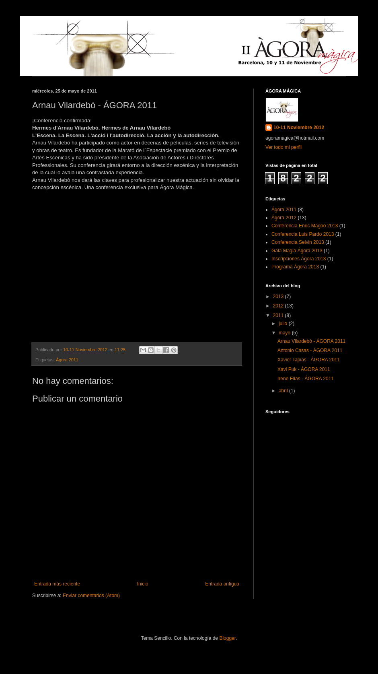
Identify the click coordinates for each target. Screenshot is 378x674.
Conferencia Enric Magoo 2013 (304, 226)
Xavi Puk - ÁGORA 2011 (303, 369)
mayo (285, 333)
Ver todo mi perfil (283, 147)
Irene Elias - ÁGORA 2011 (305, 378)
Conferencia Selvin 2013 (297, 242)
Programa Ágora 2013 (295, 267)
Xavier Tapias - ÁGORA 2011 (308, 360)
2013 (279, 296)
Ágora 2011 (67, 359)
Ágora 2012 (283, 218)
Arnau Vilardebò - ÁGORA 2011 (311, 341)
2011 (279, 315)
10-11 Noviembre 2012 (298, 127)
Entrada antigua (222, 584)
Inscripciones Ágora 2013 (298, 259)
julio (284, 323)
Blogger (227, 638)
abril (284, 391)
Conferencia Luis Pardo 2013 (302, 234)
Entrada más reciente (57, 584)
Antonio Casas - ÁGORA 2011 (309, 350)
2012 (279, 306)
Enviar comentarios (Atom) (91, 595)
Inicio (142, 584)
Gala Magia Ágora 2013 (297, 251)
